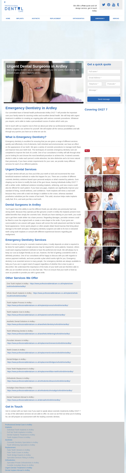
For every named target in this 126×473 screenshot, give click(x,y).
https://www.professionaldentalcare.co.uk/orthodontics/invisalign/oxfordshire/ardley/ (39, 390)
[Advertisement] (63, 40)
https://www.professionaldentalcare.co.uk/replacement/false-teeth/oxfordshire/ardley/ (40, 372)
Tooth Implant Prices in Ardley (18, 437)
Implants (20, 18)
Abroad (116, 18)
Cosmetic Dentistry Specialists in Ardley (22, 442)
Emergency (100, 18)
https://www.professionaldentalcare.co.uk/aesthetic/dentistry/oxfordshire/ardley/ (38, 324)
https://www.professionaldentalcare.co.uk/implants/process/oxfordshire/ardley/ (37, 305)
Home (8, 18)
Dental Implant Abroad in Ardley (17, 470)
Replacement (55, 18)
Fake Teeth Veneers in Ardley (18, 450)
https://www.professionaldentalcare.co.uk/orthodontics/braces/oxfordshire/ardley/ (38, 381)
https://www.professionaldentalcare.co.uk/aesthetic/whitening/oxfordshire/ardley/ (38, 334)
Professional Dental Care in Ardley (18, 425)
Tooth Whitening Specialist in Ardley (21, 445)
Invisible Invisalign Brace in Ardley (20, 465)
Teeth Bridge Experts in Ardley (19, 455)
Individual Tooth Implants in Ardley (20, 430)
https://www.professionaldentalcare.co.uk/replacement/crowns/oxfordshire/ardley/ (39, 353)
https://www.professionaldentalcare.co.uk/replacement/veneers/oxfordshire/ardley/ (39, 343)
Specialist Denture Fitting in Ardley (20, 458)
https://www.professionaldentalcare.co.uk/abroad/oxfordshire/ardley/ (33, 400)
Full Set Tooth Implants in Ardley (19, 432)
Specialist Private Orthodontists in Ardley (23, 463)
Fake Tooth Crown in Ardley (18, 452)
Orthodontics (78, 18)
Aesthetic (36, 18)
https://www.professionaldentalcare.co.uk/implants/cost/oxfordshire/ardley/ (36, 315)
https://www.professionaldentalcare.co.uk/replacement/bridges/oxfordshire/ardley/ (39, 362)
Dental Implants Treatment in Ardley (21, 435)
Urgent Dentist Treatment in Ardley (18, 468)
